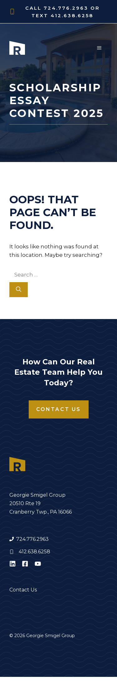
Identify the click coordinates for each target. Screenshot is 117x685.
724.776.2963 (32, 539)
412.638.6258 (34, 552)
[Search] (18, 289)
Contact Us (58, 409)
